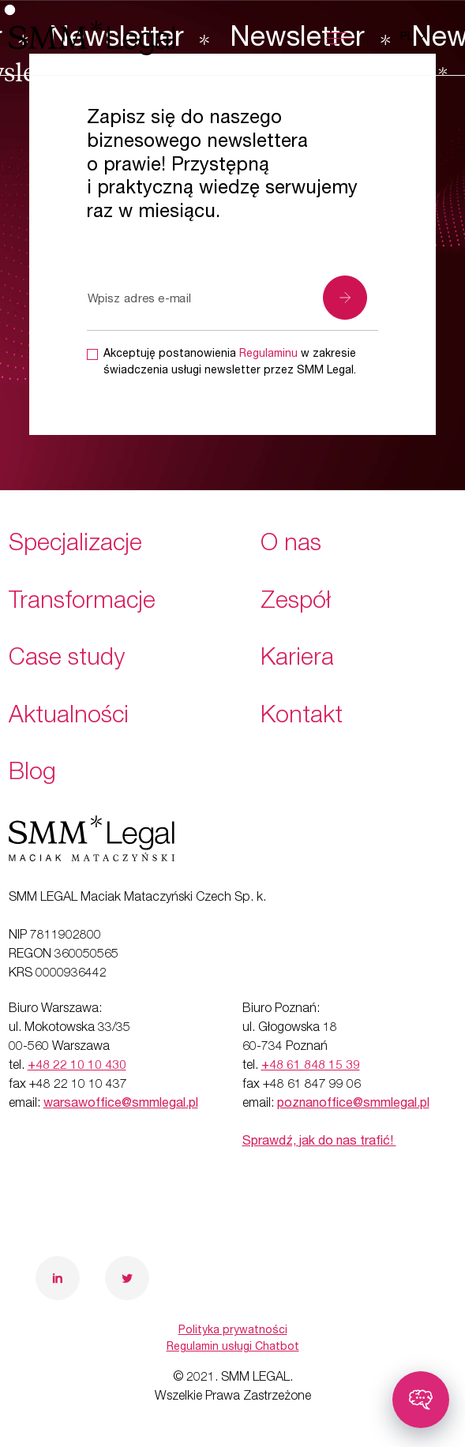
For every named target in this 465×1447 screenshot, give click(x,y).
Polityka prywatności (232, 1330)
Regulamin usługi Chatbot (233, 1347)
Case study (67, 660)
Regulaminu (268, 354)
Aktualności (69, 717)
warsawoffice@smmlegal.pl (120, 1104)
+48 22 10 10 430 (77, 1066)
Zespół (296, 603)
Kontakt (302, 717)
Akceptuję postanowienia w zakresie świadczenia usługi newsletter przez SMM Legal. (229, 363)
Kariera (297, 660)
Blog (32, 774)
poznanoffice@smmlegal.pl (353, 1104)
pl (408, 37)
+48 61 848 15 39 (310, 1066)
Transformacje (82, 603)
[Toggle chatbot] (420, 1399)
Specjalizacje (75, 545)
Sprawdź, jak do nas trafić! (319, 1142)
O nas (291, 545)
